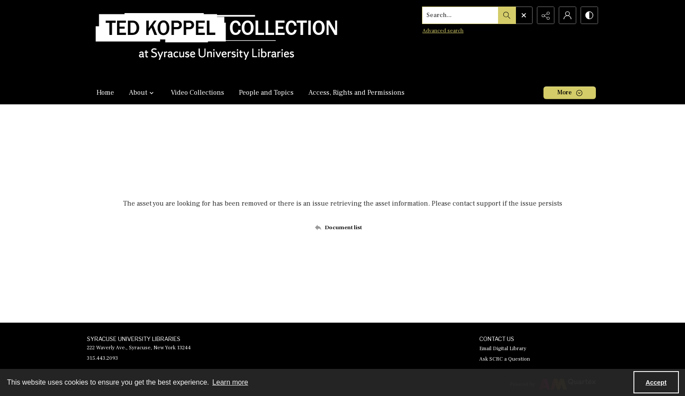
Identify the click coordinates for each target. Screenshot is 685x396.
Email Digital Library (502, 348)
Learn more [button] (230, 382)
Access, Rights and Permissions (356, 92)
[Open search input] (523, 15)
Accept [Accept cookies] (656, 382)
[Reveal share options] (545, 15)
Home (105, 92)
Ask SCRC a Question (504, 359)
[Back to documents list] (342, 227)
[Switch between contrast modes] (589, 15)
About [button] (142, 92)
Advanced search (443, 31)
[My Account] (567, 15)
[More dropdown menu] (569, 92)
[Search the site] (460, 15)
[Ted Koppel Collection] (217, 40)
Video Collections (197, 92)
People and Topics (266, 92)
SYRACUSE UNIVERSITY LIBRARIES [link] (133, 338)
